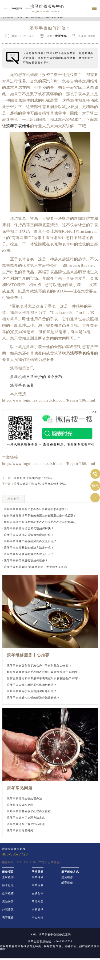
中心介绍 (37, 917)
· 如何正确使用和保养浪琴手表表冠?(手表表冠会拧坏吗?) (39, 522)
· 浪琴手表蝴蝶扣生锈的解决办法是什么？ (29, 541)
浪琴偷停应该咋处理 (20, 804)
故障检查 (8, 893)
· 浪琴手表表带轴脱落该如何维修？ (25, 560)
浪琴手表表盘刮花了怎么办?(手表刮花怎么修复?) (39, 665)
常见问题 (37, 901)
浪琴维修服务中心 (47, 6)
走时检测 (8, 877)
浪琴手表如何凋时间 (20, 830)
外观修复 (8, 909)
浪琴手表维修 (18, 126)
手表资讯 (37, 909)
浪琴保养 (37, 885)
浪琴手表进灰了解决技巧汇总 (26, 824)
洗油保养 (8, 901)
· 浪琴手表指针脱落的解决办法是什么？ (28, 554)
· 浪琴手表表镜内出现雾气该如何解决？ (28, 528)
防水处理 (8, 885)
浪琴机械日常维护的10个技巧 (32, 377)
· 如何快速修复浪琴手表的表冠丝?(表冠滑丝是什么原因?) (39, 515)
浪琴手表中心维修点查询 (33, 17)
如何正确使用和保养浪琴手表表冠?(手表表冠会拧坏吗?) (43, 678)
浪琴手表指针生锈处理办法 (24, 798)
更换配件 (37, 893)
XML (33, 934)
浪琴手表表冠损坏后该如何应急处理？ (32, 691)
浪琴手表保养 (18, 385)
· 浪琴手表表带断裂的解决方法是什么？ (28, 547)
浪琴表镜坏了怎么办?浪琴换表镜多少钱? (40, 483)
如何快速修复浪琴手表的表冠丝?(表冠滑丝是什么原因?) (43, 671)
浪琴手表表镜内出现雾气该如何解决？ (32, 684)
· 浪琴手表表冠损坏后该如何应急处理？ (28, 534)
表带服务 (8, 917)
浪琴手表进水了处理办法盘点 (26, 817)
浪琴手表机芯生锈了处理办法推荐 (29, 811)
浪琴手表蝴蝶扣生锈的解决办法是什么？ (33, 697)
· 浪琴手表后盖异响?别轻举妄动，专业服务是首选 (34, 566)
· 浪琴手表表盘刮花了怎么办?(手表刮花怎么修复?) (35, 509)
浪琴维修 (56, 17)
